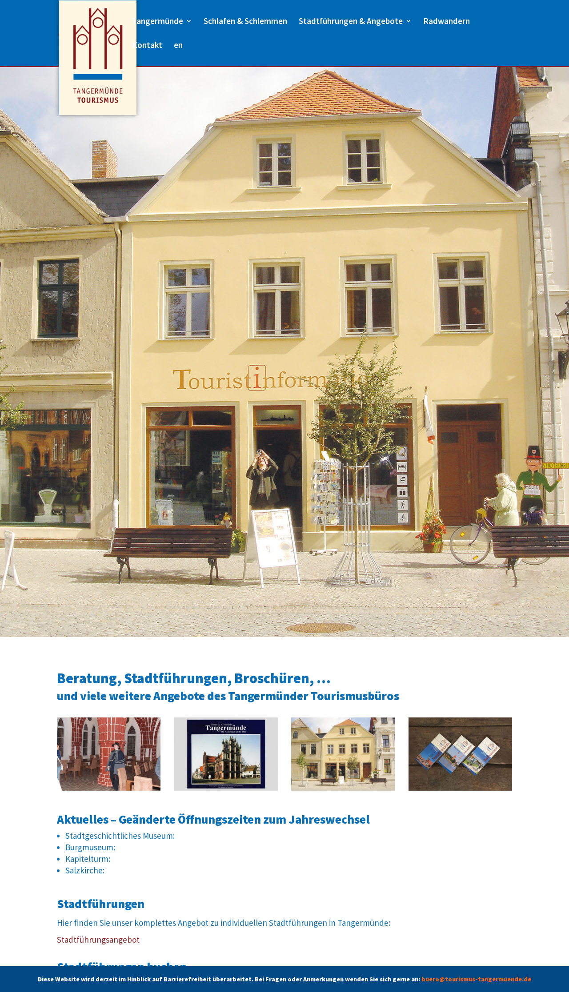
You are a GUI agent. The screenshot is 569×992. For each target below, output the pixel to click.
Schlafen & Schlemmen (245, 22)
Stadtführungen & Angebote (351, 22)
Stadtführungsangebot (98, 939)
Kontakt (147, 46)
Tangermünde (157, 22)
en (178, 46)
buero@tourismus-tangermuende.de (476, 979)
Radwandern (446, 22)
